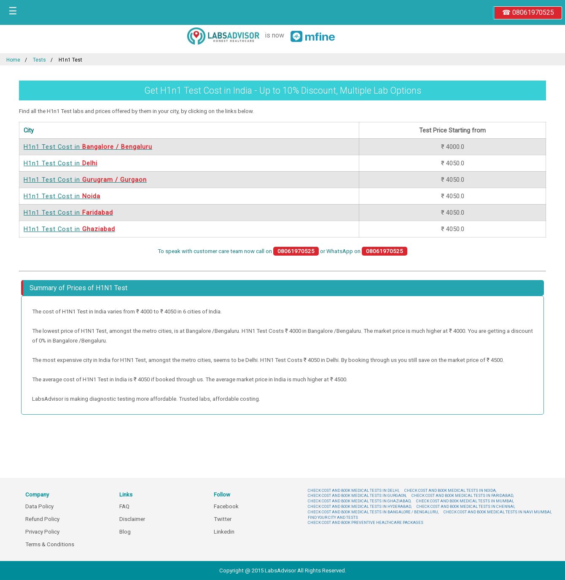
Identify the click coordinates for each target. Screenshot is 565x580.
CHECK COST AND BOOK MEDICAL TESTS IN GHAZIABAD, (359, 501)
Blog (125, 532)
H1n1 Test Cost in (88, 147)
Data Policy (39, 506)
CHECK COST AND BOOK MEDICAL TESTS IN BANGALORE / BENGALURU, (373, 512)
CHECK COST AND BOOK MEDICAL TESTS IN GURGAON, (357, 495)
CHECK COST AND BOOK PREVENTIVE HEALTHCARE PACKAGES (365, 522)
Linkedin (224, 532)
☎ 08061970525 (528, 12)
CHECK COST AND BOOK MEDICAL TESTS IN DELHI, (353, 490)
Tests (39, 60)
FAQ (124, 506)
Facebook (226, 506)
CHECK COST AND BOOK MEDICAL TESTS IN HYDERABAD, (360, 506)
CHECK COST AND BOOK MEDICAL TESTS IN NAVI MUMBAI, (498, 512)
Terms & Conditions (49, 544)
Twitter (222, 519)
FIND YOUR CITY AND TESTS (333, 517)
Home (13, 60)
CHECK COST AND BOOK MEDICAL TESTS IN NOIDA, (450, 490)
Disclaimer (132, 519)
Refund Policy (42, 519)
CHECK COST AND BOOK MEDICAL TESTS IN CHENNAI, (466, 506)
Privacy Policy (42, 532)
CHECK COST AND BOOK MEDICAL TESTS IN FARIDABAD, (463, 495)
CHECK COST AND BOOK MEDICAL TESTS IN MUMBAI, (465, 501)
